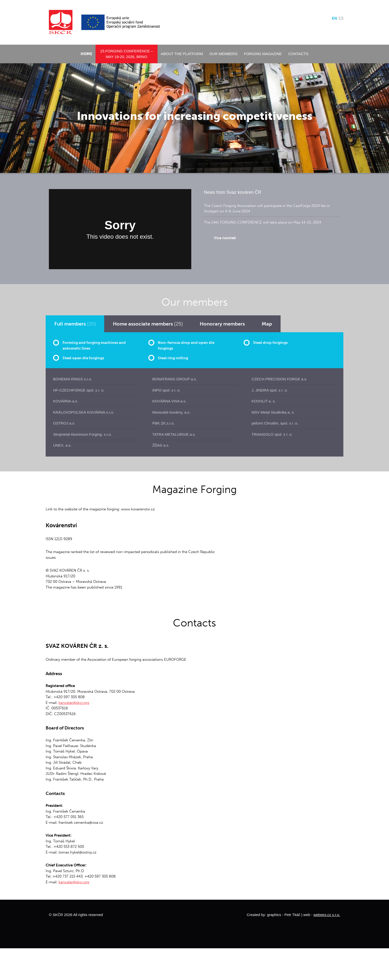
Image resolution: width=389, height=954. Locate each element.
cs (341, 18)
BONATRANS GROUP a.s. (174, 379)
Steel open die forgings (83, 358)
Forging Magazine (263, 54)
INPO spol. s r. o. (166, 390)
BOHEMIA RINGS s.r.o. (72, 379)
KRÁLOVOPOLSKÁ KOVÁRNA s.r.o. (83, 412)
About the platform (182, 54)
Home (86, 54)
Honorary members (222, 324)
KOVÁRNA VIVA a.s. (169, 401)
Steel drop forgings (270, 342)
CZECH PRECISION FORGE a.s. (279, 379)
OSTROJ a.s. (64, 423)
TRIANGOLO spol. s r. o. (272, 434)
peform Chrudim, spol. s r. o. (275, 423)
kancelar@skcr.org (74, 702)
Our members (223, 54)
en (334, 18)
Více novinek (225, 238)
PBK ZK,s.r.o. (163, 423)
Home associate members (148, 324)
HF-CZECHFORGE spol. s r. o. (78, 390)
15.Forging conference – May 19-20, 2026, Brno (126, 54)
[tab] (75, 323)
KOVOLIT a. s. (264, 401)
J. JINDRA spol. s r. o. (270, 390)
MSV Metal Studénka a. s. (273, 412)
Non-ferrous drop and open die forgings (186, 345)
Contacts (298, 54)
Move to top (194, 914)
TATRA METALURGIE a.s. (174, 434)
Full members (75, 324)
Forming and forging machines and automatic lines (94, 345)
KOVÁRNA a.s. (65, 401)
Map (267, 324)
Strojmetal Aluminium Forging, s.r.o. (82, 434)
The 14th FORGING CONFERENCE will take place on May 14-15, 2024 (262, 222)
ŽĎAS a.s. (160, 445)
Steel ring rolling (173, 358)
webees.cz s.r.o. (326, 915)
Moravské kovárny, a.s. (171, 412)
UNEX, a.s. (62, 445)
